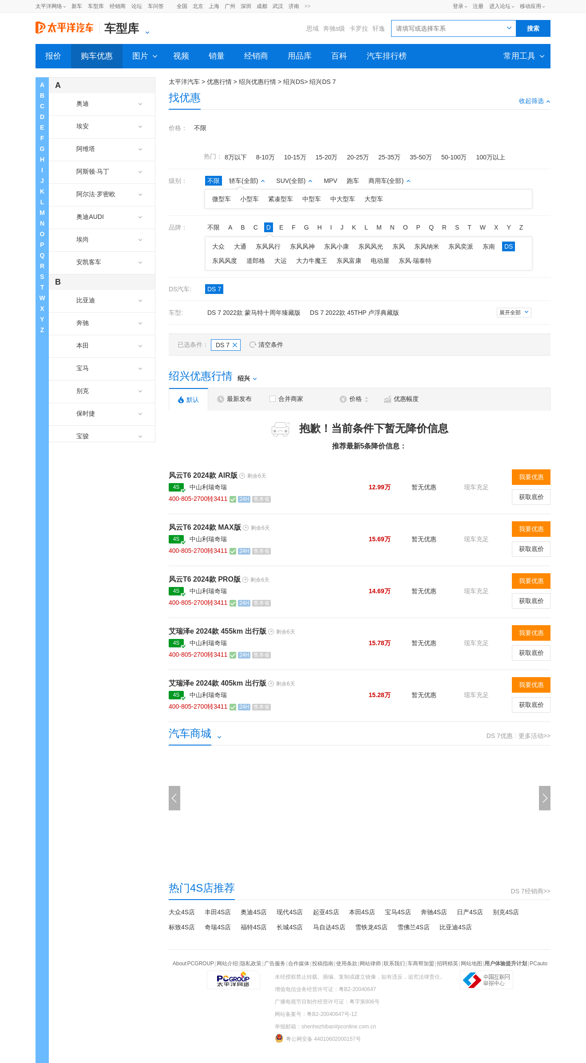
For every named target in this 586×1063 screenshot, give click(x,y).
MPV (330, 180)
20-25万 (358, 157)
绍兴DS (293, 81)
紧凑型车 (280, 198)
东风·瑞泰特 (415, 260)
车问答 (156, 6)
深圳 (246, 6)
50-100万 (454, 157)
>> (308, 6)
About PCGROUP (193, 963)
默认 (188, 399)
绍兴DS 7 (322, 81)
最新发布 (234, 399)
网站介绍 (227, 963)
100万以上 (490, 157)
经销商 (118, 6)
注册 (478, 6)
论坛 (136, 6)
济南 (294, 6)
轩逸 (378, 28)
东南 (489, 246)
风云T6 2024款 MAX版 (205, 527)
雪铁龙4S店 (371, 927)
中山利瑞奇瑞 (208, 487)
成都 (262, 6)
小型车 (249, 198)
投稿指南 (322, 963)
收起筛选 (534, 100)
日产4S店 (470, 912)
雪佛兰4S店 (413, 927)
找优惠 (185, 97)
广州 (230, 6)
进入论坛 (500, 6)
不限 (200, 127)
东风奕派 (460, 246)
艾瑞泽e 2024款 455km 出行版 (217, 631)
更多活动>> (534, 735)
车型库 (96, 6)
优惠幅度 (401, 399)
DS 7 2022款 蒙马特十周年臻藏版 (254, 312)
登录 (458, 6)
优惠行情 (219, 81)
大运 (280, 260)
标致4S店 (182, 927)
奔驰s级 (334, 28)
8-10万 (265, 157)
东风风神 (302, 246)
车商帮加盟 (421, 963)
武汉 (278, 6)
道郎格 (255, 260)
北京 (198, 6)
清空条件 (270, 344)
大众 (218, 246)
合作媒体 (298, 963)
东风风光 (370, 246)
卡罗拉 (358, 28)
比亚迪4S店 (456, 927)
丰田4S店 (218, 912)
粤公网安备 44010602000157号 (318, 1038)
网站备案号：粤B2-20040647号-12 (316, 1014)
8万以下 (236, 157)
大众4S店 (182, 912)
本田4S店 (362, 912)
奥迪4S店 (254, 912)
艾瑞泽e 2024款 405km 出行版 (217, 683)
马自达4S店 (329, 927)
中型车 (311, 198)
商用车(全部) (389, 180)
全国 (182, 6)
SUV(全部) (294, 180)
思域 (312, 28)
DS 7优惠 (500, 735)
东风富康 (349, 260)
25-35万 (389, 157)
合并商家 (286, 398)
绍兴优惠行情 (257, 81)
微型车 (221, 198)
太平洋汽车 (184, 81)
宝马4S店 (398, 912)
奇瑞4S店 (218, 927)
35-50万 (421, 157)
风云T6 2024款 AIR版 (203, 475)
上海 (214, 6)
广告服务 (274, 963)
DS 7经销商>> (530, 891)
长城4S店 (290, 927)
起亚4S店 (326, 912)
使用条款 (346, 963)
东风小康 (336, 246)
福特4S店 (254, 927)
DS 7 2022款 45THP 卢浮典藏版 (354, 312)
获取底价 (531, 496)
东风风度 (224, 260)
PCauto (538, 963)
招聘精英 (447, 963)
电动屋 (380, 260)
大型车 (373, 198)
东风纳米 (426, 246)
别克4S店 (506, 912)
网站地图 (471, 963)
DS (508, 246)
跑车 (353, 180)
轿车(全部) (247, 180)
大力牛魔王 (311, 260)
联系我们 (394, 963)
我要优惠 (531, 476)
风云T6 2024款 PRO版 (205, 579)
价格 (354, 399)
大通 (240, 246)
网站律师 (370, 963)
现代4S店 (290, 912)
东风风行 (268, 246)
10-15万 (295, 157)
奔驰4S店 (434, 912)
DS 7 (214, 289)
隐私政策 (250, 963)
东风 (398, 246)
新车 (76, 6)
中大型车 (342, 198)
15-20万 (327, 157)
